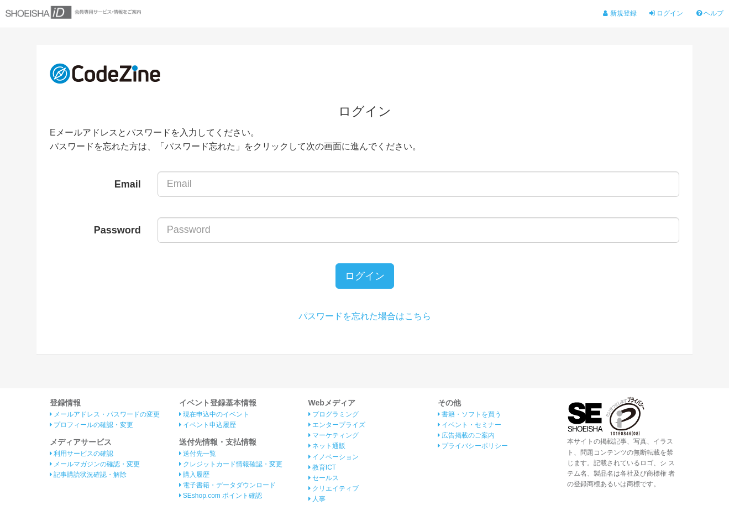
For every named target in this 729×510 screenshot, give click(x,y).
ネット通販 (326, 446)
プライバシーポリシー (473, 446)
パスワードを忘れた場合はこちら (364, 316)
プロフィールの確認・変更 (91, 425)
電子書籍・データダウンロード (227, 485)
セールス (323, 478)
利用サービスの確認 (81, 453)
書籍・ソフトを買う (469, 414)
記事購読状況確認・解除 (88, 474)
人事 (317, 499)
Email (127, 184)
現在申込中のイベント (214, 414)
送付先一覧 (197, 453)
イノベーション (333, 457)
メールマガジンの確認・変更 (95, 464)
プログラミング (333, 414)
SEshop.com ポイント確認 (221, 495)
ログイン (666, 13)
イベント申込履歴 (207, 425)
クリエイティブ (333, 488)
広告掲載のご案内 (466, 435)
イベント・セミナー (469, 425)
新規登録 (619, 13)
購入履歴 (194, 474)
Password (117, 230)
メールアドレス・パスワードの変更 (105, 414)
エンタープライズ (336, 425)
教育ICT (322, 467)
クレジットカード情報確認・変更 (230, 464)
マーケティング (333, 435)
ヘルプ (709, 13)
